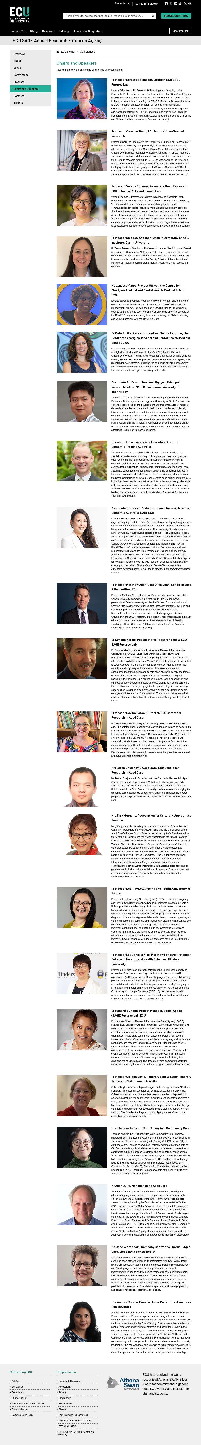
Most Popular (180, 30)
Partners (19, 95)
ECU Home (67, 51)
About (17, 60)
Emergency (65, 1398)
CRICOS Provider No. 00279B (75, 1420)
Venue (17, 67)
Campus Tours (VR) (22, 1415)
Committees (21, 74)
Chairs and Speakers (24, 88)
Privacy (62, 1392)
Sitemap (63, 1409)
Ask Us (15, 1381)
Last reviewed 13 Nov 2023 (73, 1415)
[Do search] (152, 16)
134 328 (23, 1398)
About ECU (18, 31)
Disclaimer (75, 1381)
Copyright (64, 1381)
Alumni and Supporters (88, 31)
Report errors (66, 1403)
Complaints (18, 1392)
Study (34, 31)
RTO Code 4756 (67, 1426)
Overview (19, 53)
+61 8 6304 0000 (35, 1403)
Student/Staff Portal (176, 15)
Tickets (18, 102)
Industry (64, 31)
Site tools (122, 3)
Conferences (87, 51)
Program (19, 81)
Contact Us (18, 1386)
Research (48, 31)
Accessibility (65, 1386)
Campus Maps (19, 1409)
